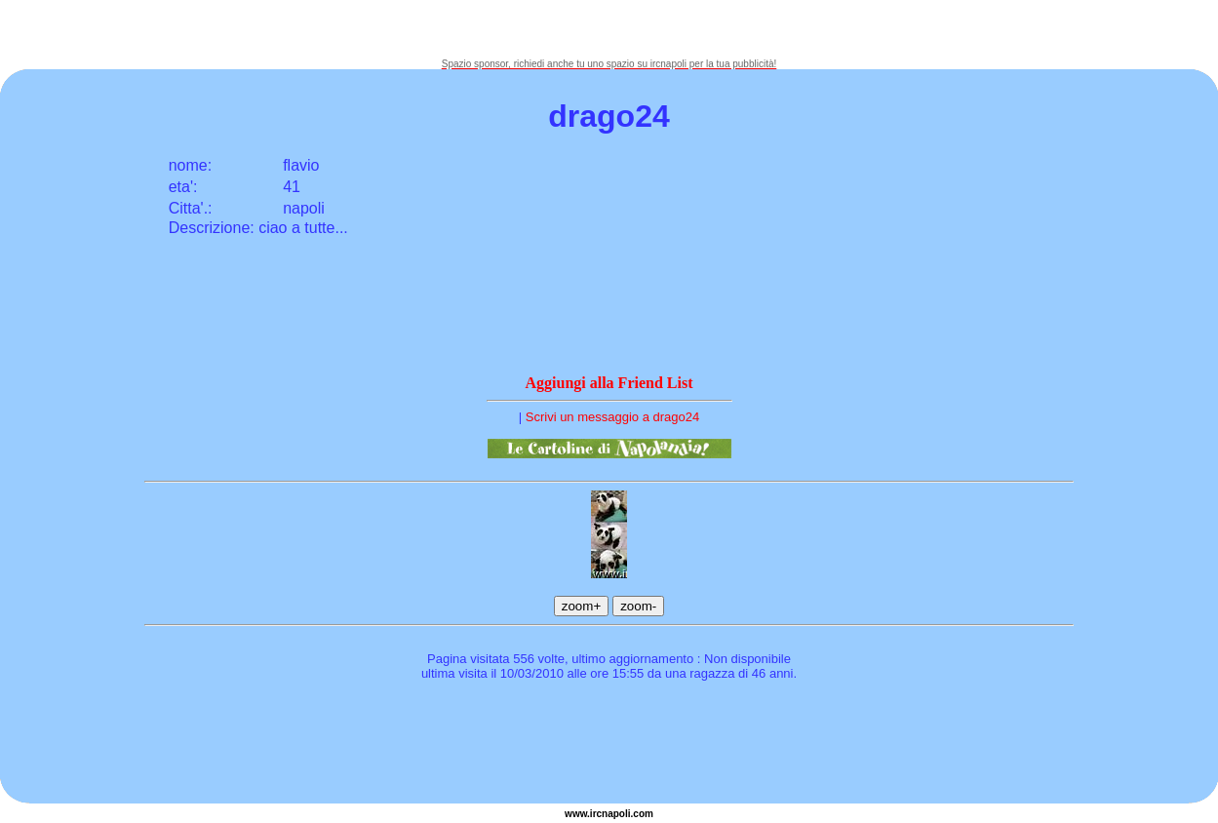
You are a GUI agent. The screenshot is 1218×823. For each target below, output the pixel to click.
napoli (616, 813)
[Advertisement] (609, 29)
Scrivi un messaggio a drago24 (613, 417)
